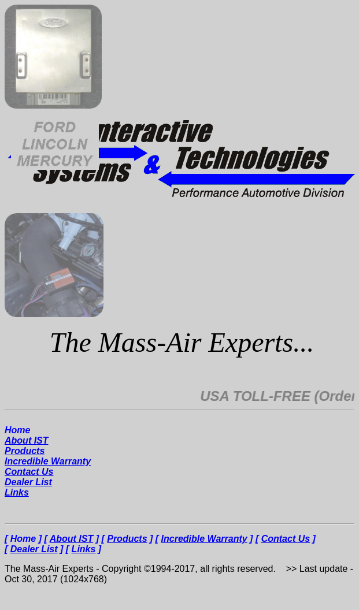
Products (25, 451)
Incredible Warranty (48, 461)
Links (17, 492)
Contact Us (29, 472)
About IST (27, 440)
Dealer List (28, 482)
